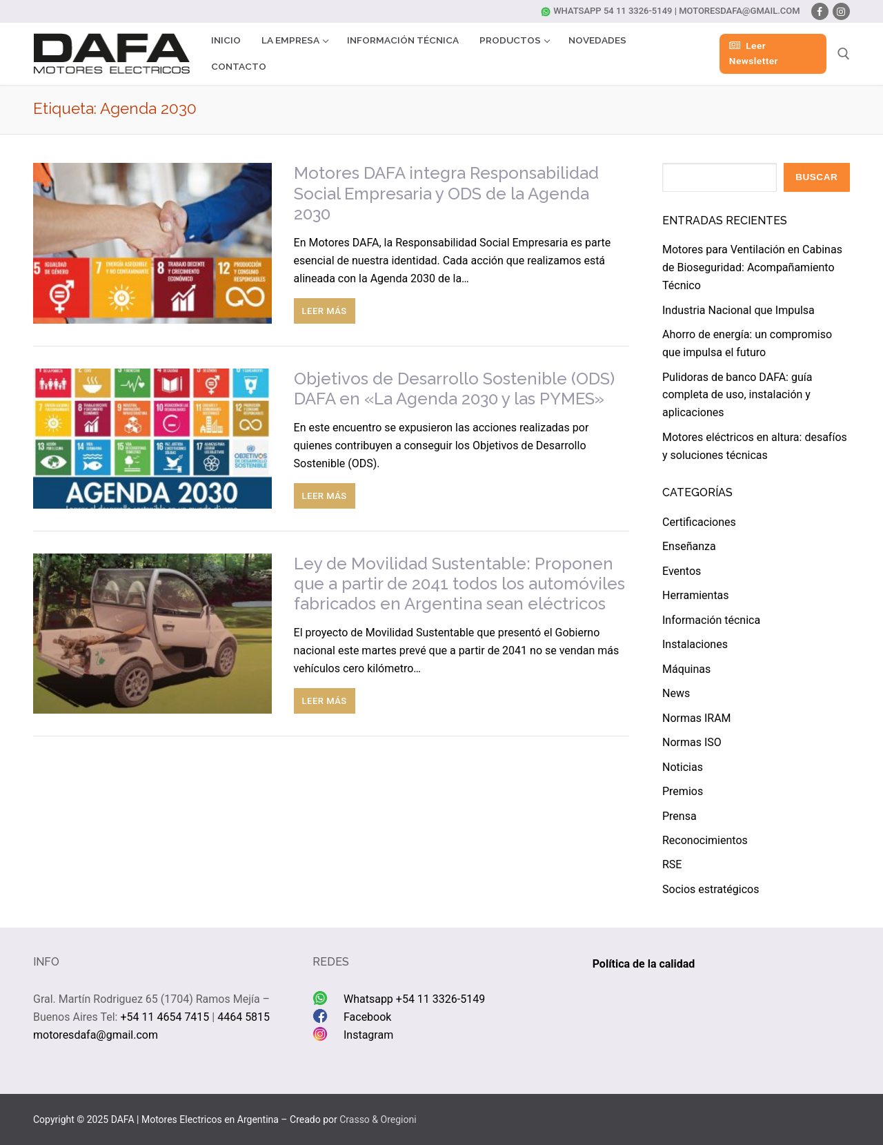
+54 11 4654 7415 (164, 1017)
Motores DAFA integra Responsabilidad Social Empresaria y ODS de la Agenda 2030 (446, 193)
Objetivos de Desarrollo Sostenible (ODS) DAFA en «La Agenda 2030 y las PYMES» (454, 389)
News (676, 693)
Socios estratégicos (710, 889)
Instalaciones (695, 644)
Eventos (681, 571)
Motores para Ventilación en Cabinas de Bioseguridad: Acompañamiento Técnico (752, 267)
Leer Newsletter (753, 53)
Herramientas (695, 595)
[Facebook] (820, 11)
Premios (682, 791)
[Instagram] (841, 11)
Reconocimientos (705, 840)
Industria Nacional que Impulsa (738, 310)
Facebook (367, 1017)
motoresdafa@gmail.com (739, 11)
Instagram (368, 1034)
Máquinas (686, 669)
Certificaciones (699, 522)
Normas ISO (692, 742)
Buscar (816, 177)
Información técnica (711, 620)
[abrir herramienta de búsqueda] (843, 54)
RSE (672, 864)
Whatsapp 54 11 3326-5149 (607, 11)
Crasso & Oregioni (377, 1119)
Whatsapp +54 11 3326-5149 (414, 999)
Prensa (679, 816)
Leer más (324, 311)
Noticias (682, 767)
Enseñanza (689, 546)
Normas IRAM (696, 718)
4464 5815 (243, 1017)
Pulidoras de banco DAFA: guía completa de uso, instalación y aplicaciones (737, 395)
